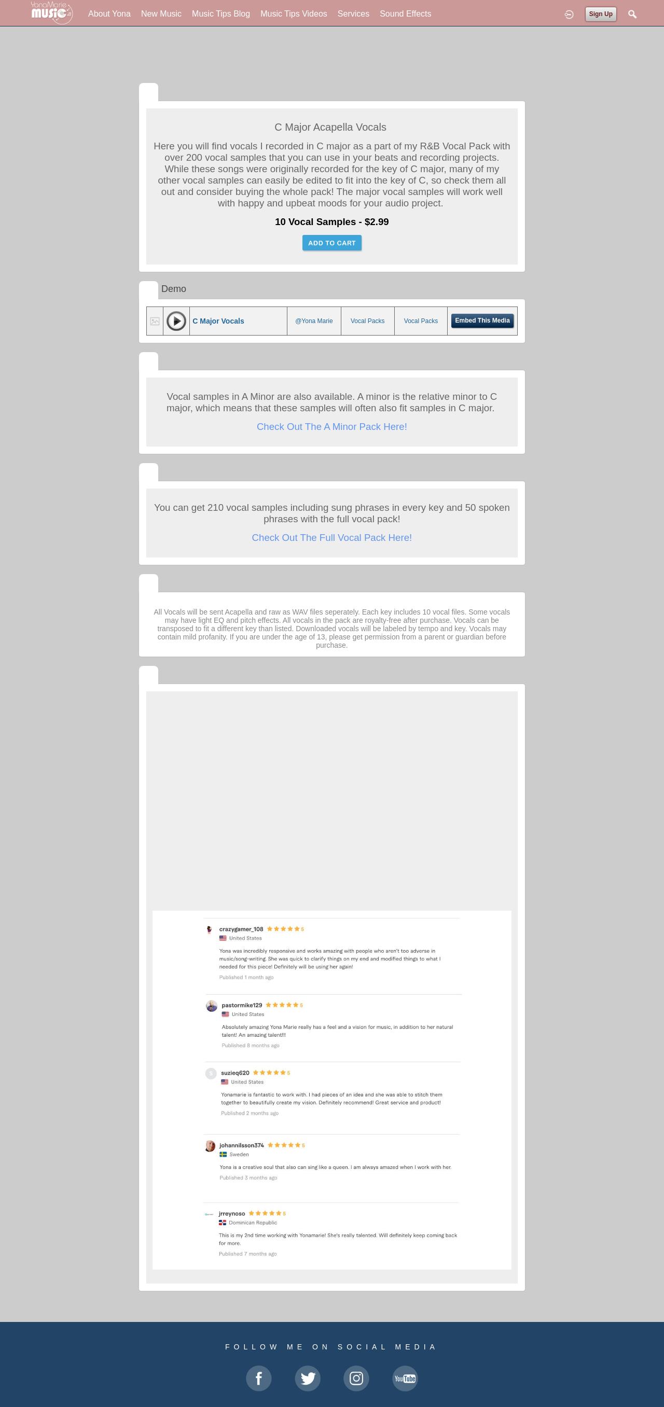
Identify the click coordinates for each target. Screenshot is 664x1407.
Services (353, 13)
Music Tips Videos (293, 13)
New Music (161, 13)
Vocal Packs (367, 321)
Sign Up (601, 14)
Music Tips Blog (221, 13)
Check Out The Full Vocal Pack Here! (332, 537)
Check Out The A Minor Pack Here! (332, 426)
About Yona (109, 13)
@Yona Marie (314, 321)
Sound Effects (405, 13)
